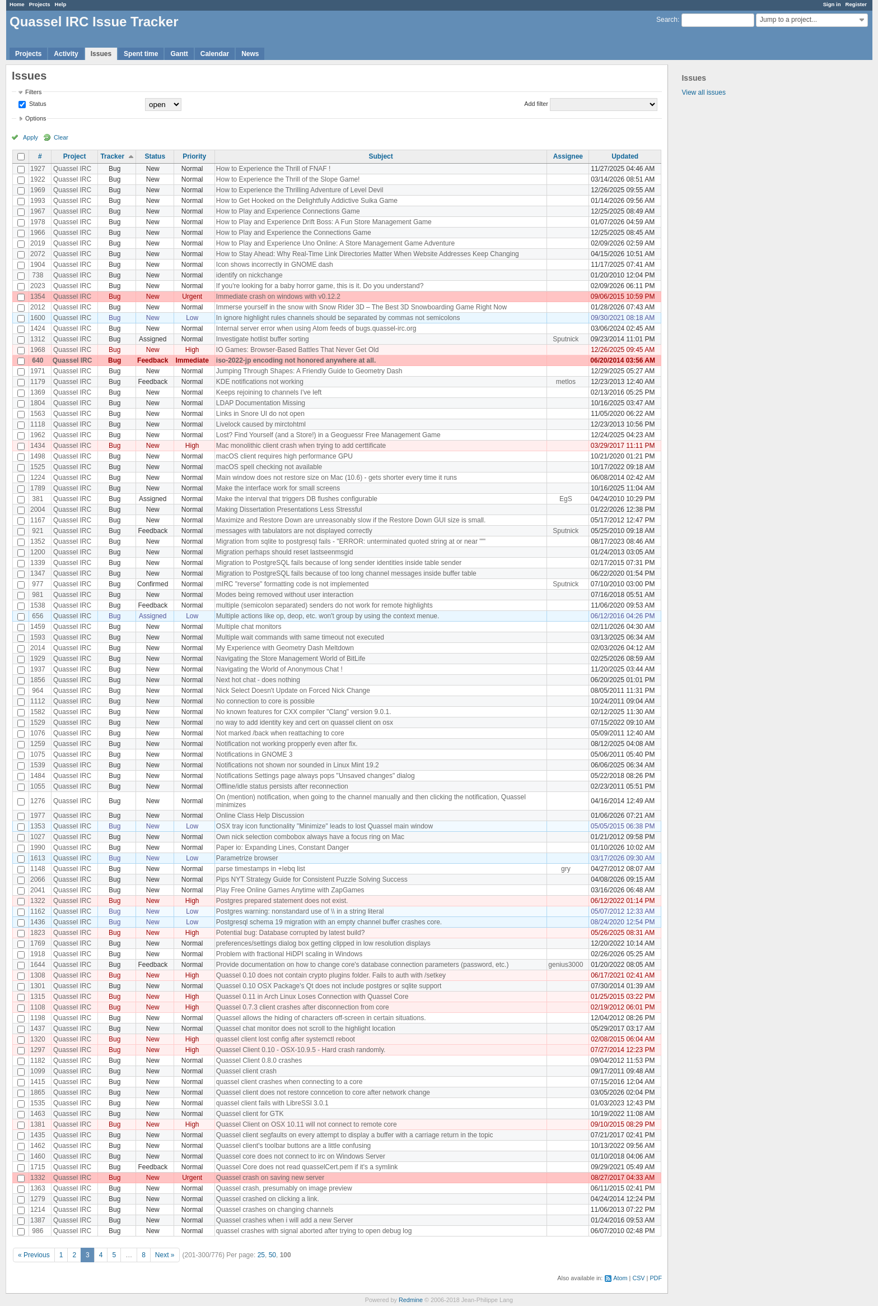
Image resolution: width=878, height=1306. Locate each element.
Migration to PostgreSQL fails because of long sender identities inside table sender (338, 563)
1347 (37, 573)
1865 (37, 1092)
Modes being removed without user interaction (284, 595)
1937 (37, 669)
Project (74, 156)
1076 (37, 733)
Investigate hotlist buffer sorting (262, 339)
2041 (37, 890)
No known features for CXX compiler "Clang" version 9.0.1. (303, 712)
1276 (37, 801)
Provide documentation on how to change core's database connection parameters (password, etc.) (362, 965)
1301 (37, 986)
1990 (37, 847)
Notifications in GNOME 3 (254, 754)
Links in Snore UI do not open (260, 414)
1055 (37, 786)
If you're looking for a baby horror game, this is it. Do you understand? (320, 286)
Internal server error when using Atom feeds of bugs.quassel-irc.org (316, 328)
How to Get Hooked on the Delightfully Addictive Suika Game (307, 201)
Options (35, 118)
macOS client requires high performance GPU (284, 456)
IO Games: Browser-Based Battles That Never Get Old (297, 350)
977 (37, 584)
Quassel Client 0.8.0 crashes (259, 1060)
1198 (37, 1018)
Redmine (411, 1299)
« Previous (34, 1255)
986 (37, 1231)
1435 (37, 1135)
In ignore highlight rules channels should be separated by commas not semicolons (338, 318)
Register (856, 4)
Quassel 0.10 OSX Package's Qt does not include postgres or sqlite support (329, 986)
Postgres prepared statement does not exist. (282, 901)
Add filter (536, 103)
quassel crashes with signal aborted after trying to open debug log (314, 1231)
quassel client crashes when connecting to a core (289, 1082)
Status (36, 103)
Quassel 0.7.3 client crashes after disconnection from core (302, 1007)
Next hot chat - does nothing (258, 680)
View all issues (703, 92)
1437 (37, 1028)
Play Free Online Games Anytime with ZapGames (290, 890)
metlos (566, 382)
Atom (620, 1278)
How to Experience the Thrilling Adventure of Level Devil (300, 190)
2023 (37, 286)
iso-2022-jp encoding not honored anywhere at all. (296, 360)
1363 (37, 1188)
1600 (37, 318)
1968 (37, 350)
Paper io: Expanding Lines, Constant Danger (282, 847)
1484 (37, 776)
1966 (37, 233)
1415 (37, 1082)
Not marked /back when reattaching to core (280, 733)
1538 (37, 605)
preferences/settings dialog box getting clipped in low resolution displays (323, 943)
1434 (37, 446)
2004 (37, 509)
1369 (37, 392)
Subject (380, 156)
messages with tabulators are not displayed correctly (294, 531)
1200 (37, 552)
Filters (33, 92)
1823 (37, 933)
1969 (37, 190)
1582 (37, 712)
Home (17, 4)
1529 (37, 722)
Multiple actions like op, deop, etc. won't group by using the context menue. (328, 616)
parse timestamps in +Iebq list (260, 869)
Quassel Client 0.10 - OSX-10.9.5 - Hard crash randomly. (301, 1050)
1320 (37, 1039)
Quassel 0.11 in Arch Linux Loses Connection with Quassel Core (312, 997)
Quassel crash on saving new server (270, 1178)
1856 (37, 680)
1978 (37, 222)
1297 (37, 1050)
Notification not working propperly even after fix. (287, 744)
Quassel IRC (72, 169)
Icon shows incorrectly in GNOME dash (274, 264)
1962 (37, 435)
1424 (37, 328)
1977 (37, 815)
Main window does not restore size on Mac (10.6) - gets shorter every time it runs (336, 477)
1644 (37, 965)
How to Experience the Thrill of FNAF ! (273, 169)
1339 (37, 563)
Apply (30, 137)
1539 (37, 765)
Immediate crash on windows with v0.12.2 (278, 296)
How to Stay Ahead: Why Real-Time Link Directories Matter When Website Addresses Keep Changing (367, 254)
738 (37, 275)
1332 (37, 1178)
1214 (37, 1210)
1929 (37, 659)
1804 (37, 403)
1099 (37, 1071)
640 (37, 360)
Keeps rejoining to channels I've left (268, 392)
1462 (37, 1146)
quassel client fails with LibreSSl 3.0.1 (272, 1103)
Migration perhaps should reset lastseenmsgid (284, 552)
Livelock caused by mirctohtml (261, 424)
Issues (101, 54)
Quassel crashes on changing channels (274, 1210)
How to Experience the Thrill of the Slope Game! (288, 179)
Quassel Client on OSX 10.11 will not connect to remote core (306, 1124)
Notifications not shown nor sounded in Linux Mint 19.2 (297, 765)
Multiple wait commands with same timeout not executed (300, 637)
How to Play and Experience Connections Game (288, 211)
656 (37, 616)
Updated (624, 156)
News (250, 54)
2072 (37, 254)
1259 (37, 744)
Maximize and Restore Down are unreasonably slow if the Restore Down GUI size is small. (351, 520)
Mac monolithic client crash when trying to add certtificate (301, 446)
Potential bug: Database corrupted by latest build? (290, 933)
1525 (37, 467)
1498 (37, 456)
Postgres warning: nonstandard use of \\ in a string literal (300, 911)
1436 (37, 922)
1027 (37, 837)
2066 (37, 879)
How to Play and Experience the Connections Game (293, 233)
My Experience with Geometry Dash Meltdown (285, 648)
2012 (37, 307)
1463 (37, 1114)
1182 (37, 1060)
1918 (37, 954)
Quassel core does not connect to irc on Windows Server (300, 1156)
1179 (37, 382)
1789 (37, 488)
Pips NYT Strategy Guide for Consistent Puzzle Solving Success (312, 879)
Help (61, 4)
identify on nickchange (249, 275)
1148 (37, 869)
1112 (37, 701)
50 (272, 1255)
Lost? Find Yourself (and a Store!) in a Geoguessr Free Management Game (328, 435)
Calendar (214, 54)
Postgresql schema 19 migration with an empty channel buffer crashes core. (329, 922)
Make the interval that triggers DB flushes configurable (296, 499)
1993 (37, 201)
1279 (37, 1199)
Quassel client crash (246, 1071)
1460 (37, 1156)
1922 (37, 179)
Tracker (112, 156)
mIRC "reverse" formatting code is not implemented (292, 584)
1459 (37, 627)
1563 (37, 414)
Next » (165, 1255)
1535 (37, 1103)
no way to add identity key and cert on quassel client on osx (304, 722)
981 (37, 595)
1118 (37, 424)
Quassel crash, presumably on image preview (284, 1188)
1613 (37, 858)
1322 (37, 901)
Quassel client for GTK (250, 1114)
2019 (37, 243)
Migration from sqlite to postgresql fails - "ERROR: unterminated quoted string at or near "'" (350, 541)
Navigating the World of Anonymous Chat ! (279, 669)
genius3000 (565, 965)
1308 (37, 975)
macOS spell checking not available (269, 467)
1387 (37, 1220)
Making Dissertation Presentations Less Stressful (289, 509)
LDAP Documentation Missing (260, 403)
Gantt (179, 54)
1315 (37, 997)
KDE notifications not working (259, 382)
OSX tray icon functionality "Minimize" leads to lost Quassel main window (324, 826)
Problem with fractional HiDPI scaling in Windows (289, 954)
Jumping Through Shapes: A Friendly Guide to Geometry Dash (309, 371)
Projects (39, 4)
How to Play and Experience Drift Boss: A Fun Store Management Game (324, 222)
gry (566, 869)
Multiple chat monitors (249, 627)
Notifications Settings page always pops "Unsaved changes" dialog (315, 776)
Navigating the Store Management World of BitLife (291, 659)
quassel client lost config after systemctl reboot (285, 1039)
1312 (37, 339)
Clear (61, 137)
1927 (37, 169)
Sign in (832, 4)
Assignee (568, 156)
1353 (37, 826)
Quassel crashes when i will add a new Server (284, 1220)
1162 (37, 911)
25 (261, 1255)
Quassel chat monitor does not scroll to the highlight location (305, 1028)
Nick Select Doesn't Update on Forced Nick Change (293, 690)
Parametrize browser (247, 858)
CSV (638, 1278)
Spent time (141, 54)
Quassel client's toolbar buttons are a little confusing (293, 1146)
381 (37, 499)
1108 (37, 1007)
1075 (37, 754)
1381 (37, 1124)
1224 (37, 477)
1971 (37, 371)
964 (37, 690)
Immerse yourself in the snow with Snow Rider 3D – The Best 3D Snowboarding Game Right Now (361, 307)
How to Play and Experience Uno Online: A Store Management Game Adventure (335, 243)
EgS (565, 499)
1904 (37, 264)
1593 (37, 637)
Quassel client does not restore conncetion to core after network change (323, 1092)
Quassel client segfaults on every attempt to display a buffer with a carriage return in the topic (354, 1135)
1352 (37, 541)
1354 (37, 296)
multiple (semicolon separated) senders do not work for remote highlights (324, 605)
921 (37, 531)
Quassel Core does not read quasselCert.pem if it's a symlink (307, 1167)
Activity (66, 54)
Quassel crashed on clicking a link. (267, 1199)
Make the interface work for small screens (278, 488)
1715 (37, 1167)
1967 (37, 211)
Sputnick (565, 339)
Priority (194, 156)
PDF (656, 1278)
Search (667, 20)
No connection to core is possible (265, 701)
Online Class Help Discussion (260, 815)
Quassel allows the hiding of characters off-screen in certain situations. (321, 1018)
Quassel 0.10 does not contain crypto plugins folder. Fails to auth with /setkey (331, 975)
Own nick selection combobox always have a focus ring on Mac (310, 837)
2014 (37, 648)
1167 (37, 520)
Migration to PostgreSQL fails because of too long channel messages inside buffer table (346, 573)
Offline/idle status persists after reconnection (282, 786)
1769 (37, 943)
